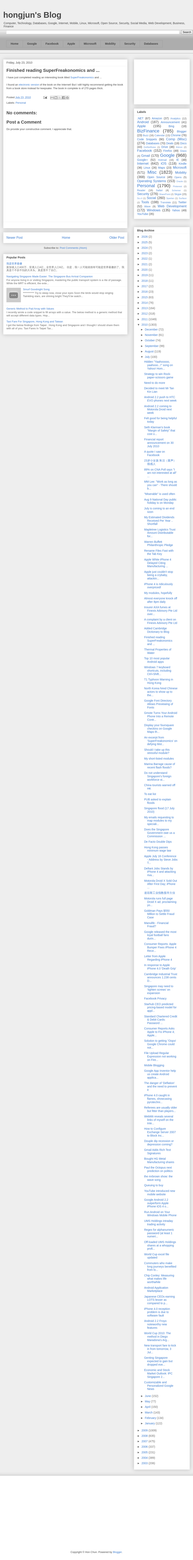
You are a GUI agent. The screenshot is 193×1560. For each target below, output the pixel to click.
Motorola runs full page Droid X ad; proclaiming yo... (160, 902)
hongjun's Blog (32, 14)
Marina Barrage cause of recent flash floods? (159, 765)
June (148, 1396)
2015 (145, 297)
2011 (145, 319)
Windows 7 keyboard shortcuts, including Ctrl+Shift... (157, 671)
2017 (145, 286)
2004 (145, 1457)
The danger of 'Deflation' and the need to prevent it (160, 1086)
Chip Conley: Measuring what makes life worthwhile (159, 1279)
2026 (145, 236)
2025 (145, 242)
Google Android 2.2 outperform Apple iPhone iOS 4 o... (156, 1203)
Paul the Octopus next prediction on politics (158, 1169)
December (151, 329)
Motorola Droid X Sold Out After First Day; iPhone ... (160, 884)
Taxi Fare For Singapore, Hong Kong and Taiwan (34, 321)
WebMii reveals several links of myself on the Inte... (158, 1120)
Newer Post (14, 237)
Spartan (170, 198)
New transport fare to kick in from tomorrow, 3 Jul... (160, 1349)
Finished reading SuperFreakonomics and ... (158, 641)
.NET (140, 118)
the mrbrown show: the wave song (158, 1178)
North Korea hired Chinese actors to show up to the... (161, 692)
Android (143, 122)
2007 (145, 1441)
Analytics (175, 118)
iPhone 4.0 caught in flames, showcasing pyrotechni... (158, 1099)
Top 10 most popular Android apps (157, 660)
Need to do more (154, 382)
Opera (177, 177)
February (151, 1418)
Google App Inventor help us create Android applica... (160, 1074)
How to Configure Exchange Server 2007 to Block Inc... (160, 1132)
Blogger (182, 131)
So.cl (139, 198)
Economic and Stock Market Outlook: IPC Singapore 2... (158, 1373)
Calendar (160, 135)
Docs (183, 143)
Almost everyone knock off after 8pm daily (160, 600)
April (148, 1406)
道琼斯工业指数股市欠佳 (159, 892)
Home (14, 43)
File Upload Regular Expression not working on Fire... (160, 1056)
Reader (141, 190)
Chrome (176, 135)
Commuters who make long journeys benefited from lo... (160, 1267)
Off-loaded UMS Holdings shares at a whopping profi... (160, 1245)
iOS (163, 163)
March (149, 1412)
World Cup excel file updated (156, 1256)
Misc (152, 172)
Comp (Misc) (176, 139)
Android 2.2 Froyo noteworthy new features (155, 1324)
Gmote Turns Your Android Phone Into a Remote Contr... (160, 716)
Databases (151, 43)
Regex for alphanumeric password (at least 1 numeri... (159, 1233)
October (150, 340)
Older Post (116, 237)
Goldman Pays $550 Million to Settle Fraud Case (159, 914)
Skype (177, 194)
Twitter (182, 202)
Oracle (179, 181)
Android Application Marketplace (156, 1289)
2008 (145, 1435)
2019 (145, 275)
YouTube (142, 214)
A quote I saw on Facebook (154, 453)
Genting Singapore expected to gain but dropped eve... (158, 1361)
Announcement (170, 122)
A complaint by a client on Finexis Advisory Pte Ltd (160, 621)
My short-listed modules (159, 758)
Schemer (176, 190)
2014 (145, 302)
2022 (145, 258)
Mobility (110, 43)
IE (177, 159)
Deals (169, 143)
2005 (145, 1452)
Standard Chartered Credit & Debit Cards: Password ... (160, 1020)
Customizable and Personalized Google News (158, 1386)
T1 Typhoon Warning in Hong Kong (158, 681)
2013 (145, 308)
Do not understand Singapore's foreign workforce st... (157, 776)
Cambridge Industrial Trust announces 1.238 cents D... (160, 978)
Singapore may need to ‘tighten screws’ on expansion (158, 990)
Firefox (167, 150)
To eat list (150, 794)
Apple (71, 43)
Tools (145, 202)
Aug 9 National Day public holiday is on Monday (160, 501)
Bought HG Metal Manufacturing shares (159, 1160)
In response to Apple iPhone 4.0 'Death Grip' (160, 966)
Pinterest (177, 186)
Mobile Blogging (154, 1065)
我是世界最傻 (14, 263)
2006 (145, 1446)
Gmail (145, 156)
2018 (145, 280)
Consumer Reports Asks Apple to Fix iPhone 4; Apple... (159, 1032)
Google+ (142, 159)
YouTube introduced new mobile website (159, 1192)
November (151, 335)
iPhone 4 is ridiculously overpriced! (158, 585)
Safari (159, 190)
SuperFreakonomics (82, 77)
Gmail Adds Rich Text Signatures (157, 1151)
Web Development (172, 206)
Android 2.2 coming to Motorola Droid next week (158, 410)
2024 (145, 247)
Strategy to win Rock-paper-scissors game (158, 375)
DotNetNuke (150, 147)
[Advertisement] (162, 81)
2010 (145, 324)
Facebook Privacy (155, 998)
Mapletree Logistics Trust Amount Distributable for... (160, 533)
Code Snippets (147, 139)
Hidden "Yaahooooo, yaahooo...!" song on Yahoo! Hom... (158, 365)
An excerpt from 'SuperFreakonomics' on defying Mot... (160, 741)
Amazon (157, 118)
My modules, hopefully (158, 593)
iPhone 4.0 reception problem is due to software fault (157, 1312)
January (150, 1423)
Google (32, 43)
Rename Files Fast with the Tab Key (158, 552)
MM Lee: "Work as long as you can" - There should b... (160, 485)
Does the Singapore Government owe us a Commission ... (159, 833)
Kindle (183, 163)
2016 (145, 291)
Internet (143, 163)
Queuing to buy (153, 1185)
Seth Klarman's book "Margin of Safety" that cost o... (159, 431)
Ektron (179, 147)
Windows (153, 210)
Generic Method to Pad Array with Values (30, 308)
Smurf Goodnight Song (36, 289)
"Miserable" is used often (159, 494)
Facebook (52, 43)
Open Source (156, 177)
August (149, 351)
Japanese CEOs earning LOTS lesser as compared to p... (159, 1300)
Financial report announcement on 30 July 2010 (159, 443)
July (148, 356)
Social (151, 198)
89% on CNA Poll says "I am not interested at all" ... (160, 473)
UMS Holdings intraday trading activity (158, 1222)
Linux (147, 167)
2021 (145, 264)
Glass (183, 151)
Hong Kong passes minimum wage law (157, 849)
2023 (145, 253)
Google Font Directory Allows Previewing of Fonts (158, 704)
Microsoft (90, 43)
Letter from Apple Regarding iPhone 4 (158, 958)
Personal (21, 102)
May (148, 1401)
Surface (183, 198)
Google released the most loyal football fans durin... (160, 935)
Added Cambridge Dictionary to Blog (156, 630)
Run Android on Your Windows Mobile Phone (160, 1213)
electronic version (29, 84)
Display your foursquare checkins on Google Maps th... (159, 729)
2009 (145, 1430)
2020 (145, 269)
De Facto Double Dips (158, 841)
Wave (147, 206)
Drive (164, 147)
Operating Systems (151, 181)
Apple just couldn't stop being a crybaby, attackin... (158, 575)
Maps (161, 167)
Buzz (146, 135)
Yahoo (176, 210)
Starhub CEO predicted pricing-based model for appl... (160, 1007)
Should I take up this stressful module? (157, 751)
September (152, 346)
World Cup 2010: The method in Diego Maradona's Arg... (157, 1337)
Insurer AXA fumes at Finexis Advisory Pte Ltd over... (160, 611)
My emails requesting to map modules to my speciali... (159, 821)
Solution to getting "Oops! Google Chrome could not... (160, 1044)
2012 (145, 313)
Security (129, 43)
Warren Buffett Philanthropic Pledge (158, 543)
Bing (171, 126)
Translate (165, 202)
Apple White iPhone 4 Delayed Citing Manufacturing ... (157, 563)
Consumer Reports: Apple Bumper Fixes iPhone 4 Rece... (160, 947)
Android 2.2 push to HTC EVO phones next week (160, 398)
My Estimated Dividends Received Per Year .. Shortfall (159, 521)
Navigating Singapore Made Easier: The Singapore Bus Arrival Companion (49, 276)
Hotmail (162, 160)
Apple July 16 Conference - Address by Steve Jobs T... (161, 860)
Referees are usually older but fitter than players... (160, 1109)
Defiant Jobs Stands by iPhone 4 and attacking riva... (160, 872)
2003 (145, 1463)
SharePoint (164, 194)
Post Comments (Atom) (73, 247)
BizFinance (148, 130)
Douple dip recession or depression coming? (159, 1142)
